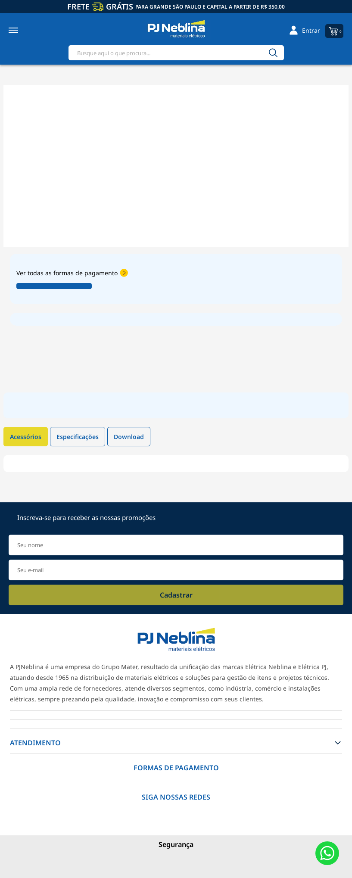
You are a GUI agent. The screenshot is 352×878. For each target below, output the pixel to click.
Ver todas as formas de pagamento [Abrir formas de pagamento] (72, 273)
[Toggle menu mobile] (23, 30)
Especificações (77, 437)
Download (129, 437)
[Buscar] (273, 52)
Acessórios (25, 437)
